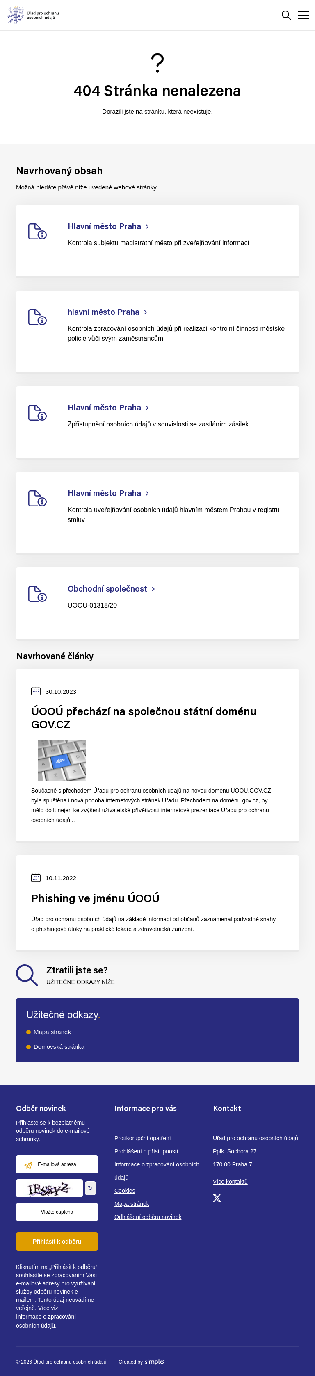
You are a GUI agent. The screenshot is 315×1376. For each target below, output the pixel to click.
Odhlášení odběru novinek (147, 1217)
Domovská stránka (59, 1046)
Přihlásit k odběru (57, 1241)
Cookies (124, 1190)
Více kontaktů (230, 1181)
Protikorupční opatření (142, 1138)
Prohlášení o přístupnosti (146, 1151)
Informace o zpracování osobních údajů (156, 1171)
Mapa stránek (52, 1031)
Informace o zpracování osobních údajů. (46, 1321)
